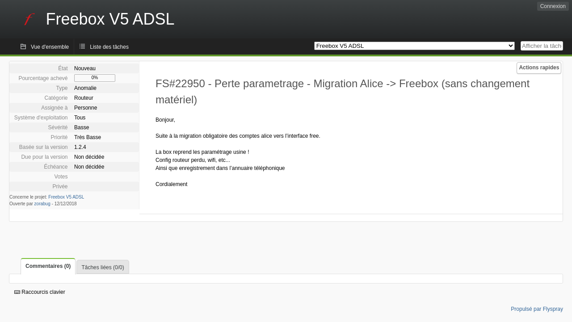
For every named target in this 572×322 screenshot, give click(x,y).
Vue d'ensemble (50, 47)
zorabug (42, 203)
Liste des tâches (109, 47)
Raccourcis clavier (39, 292)
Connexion (553, 6)
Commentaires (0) (48, 266)
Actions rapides (539, 67)
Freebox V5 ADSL (66, 197)
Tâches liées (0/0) (102, 267)
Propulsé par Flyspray (537, 309)
